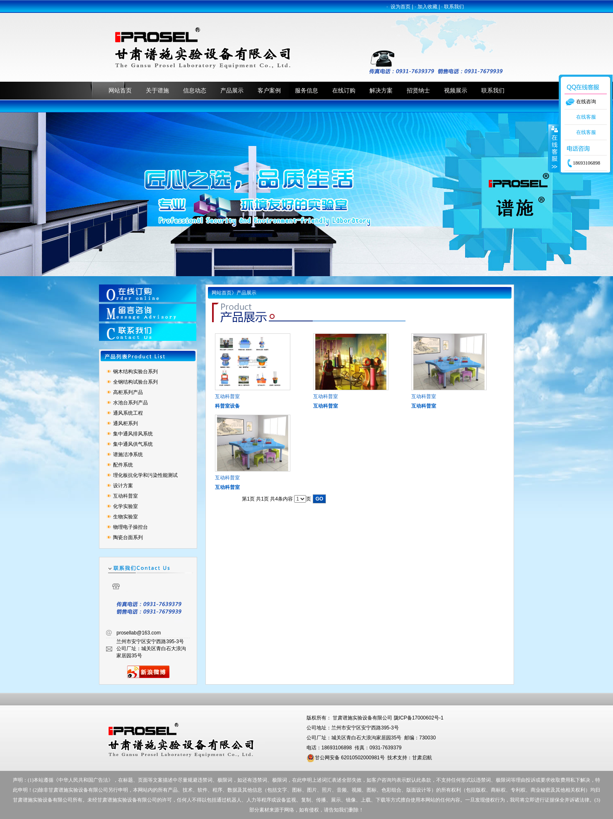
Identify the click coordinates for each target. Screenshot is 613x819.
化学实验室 (125, 506)
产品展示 (232, 90)
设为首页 (400, 7)
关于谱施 (157, 90)
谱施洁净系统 (128, 454)
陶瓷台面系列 (128, 537)
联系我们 (454, 7)
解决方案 (381, 90)
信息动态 (194, 90)
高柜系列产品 (128, 392)
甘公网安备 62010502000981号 (345, 758)
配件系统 (123, 465)
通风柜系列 (125, 423)
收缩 (554, 148)
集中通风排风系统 (133, 434)
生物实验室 (125, 517)
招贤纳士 (418, 90)
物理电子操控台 (130, 527)
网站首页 (120, 90)
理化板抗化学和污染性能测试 (145, 475)
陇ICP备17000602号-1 (419, 718)
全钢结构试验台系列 (135, 382)
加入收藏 (427, 7)
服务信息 (306, 90)
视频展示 (455, 90)
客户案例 (269, 90)
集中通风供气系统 (133, 444)
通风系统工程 (128, 413)
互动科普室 (125, 496)
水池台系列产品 (130, 403)
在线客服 (586, 117)
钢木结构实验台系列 (135, 371)
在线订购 (343, 90)
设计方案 (123, 485)
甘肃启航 (422, 758)
